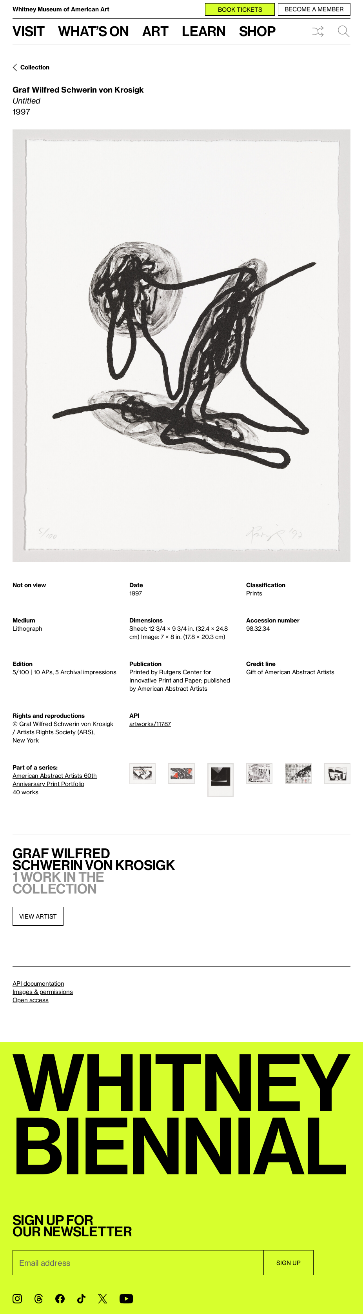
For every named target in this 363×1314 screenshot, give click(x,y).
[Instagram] (17, 1299)
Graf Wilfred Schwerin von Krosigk (78, 89)
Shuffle (318, 31)
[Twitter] (102, 1299)
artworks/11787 (150, 723)
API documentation (38, 983)
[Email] (138, 1262)
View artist (38, 916)
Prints (254, 593)
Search (344, 31)
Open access (31, 999)
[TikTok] (81, 1299)
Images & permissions (43, 991)
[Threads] (38, 1299)
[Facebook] (60, 1299)
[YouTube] (126, 1299)
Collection (34, 67)
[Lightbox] (181, 345)
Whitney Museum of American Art (61, 9)
